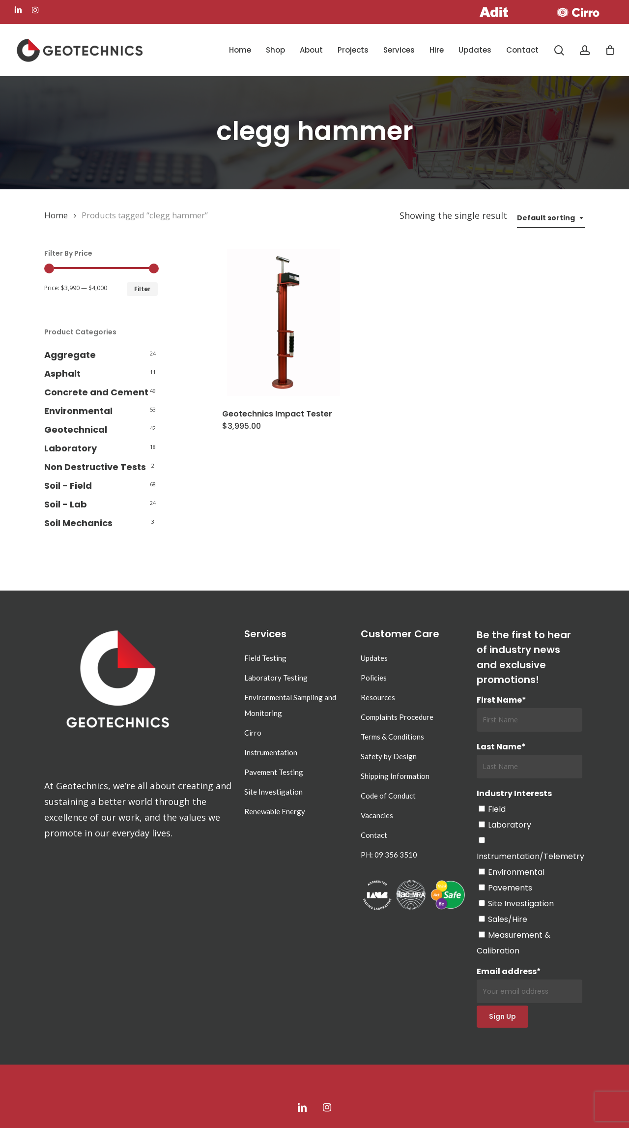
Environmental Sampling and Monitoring (290, 705)
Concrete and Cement (96, 392)
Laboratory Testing (276, 677)
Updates (374, 657)
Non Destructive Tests (95, 467)
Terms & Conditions (392, 736)
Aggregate (70, 355)
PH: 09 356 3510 (389, 854)
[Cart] (609, 50)
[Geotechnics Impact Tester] (283, 322)
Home (56, 215)
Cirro (252, 732)
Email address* (529, 984)
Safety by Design (389, 756)
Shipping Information (395, 776)
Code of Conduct (388, 795)
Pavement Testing (273, 772)
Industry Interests (514, 793)
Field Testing (265, 657)
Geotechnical (75, 429)
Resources (378, 697)
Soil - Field (68, 485)
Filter (142, 289)
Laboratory (70, 448)
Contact (374, 835)
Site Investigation (273, 791)
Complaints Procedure (397, 716)
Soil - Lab (65, 504)
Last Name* (501, 746)
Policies (374, 677)
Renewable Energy (274, 811)
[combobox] (551, 218)
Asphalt (62, 373)
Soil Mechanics (78, 523)
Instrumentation (270, 752)
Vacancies (377, 815)
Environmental (78, 411)
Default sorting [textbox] (546, 218)
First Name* (501, 700)
